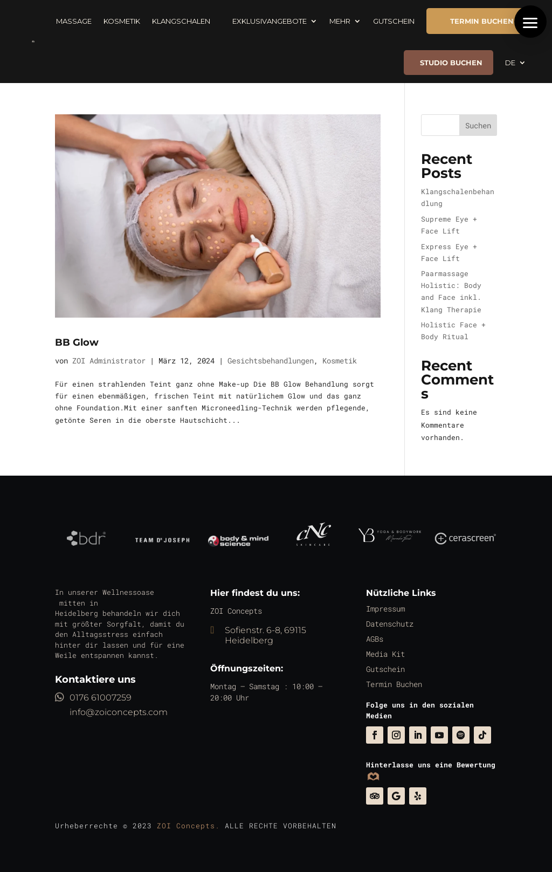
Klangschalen (181, 21)
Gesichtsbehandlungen (270, 360)
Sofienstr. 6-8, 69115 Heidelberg (265, 635)
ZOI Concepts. (188, 825)
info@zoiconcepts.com (119, 712)
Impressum (389, 615)
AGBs (379, 642)
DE (510, 62)
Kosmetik (122, 21)
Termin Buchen (397, 684)
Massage (74, 21)
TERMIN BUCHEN (475, 21)
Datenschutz (393, 628)
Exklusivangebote (264, 21)
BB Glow (77, 342)
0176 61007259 (101, 697)
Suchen (478, 125)
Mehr (339, 21)
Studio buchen (451, 62)
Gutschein (394, 21)
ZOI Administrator (109, 360)
